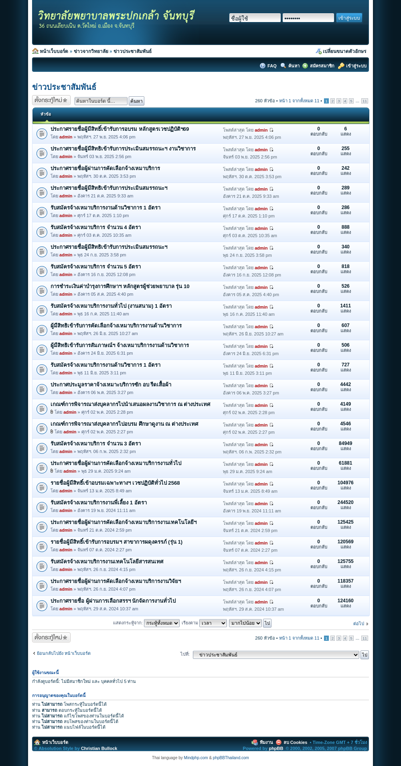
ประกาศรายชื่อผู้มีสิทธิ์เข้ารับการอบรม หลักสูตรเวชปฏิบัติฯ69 (120, 129)
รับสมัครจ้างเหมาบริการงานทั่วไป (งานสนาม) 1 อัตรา (111, 306)
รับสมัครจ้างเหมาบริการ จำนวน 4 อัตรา (96, 227)
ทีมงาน (266, 742)
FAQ (272, 65)
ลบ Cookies (296, 742)
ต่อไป (358, 623)
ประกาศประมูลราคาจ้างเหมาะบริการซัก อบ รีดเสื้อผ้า (111, 385)
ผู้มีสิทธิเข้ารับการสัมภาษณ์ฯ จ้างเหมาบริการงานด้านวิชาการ (120, 345)
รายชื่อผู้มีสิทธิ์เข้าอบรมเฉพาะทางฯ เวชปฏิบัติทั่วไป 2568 (115, 483)
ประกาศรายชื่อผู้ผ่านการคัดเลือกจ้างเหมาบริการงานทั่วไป (116, 463)
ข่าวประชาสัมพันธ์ (132, 51)
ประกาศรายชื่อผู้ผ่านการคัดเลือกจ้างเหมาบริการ (105, 168)
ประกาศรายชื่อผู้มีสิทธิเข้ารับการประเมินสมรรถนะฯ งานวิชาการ (123, 149)
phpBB (276, 748)
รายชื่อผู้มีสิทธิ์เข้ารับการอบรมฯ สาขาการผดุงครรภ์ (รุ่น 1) (116, 542)
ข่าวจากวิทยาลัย (91, 51)
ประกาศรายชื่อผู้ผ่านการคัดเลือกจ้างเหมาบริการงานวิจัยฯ (116, 581)
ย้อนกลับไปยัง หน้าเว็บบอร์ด (64, 653)
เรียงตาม (204, 622)
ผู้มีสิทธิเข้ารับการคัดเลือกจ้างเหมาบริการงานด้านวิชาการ (116, 326)
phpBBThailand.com (231, 758)
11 (365, 101)
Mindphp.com (196, 758)
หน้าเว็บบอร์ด (54, 51)
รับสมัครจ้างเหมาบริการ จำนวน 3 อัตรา (96, 444)
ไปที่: (185, 654)
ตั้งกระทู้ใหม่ (51, 100)
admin (65, 136)
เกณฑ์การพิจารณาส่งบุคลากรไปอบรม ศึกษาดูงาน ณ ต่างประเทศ (124, 424)
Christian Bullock (99, 748)
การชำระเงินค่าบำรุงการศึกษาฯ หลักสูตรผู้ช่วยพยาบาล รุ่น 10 (120, 286)
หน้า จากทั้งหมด (299, 100)
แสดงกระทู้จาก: (146, 622)
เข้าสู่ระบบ (356, 65)
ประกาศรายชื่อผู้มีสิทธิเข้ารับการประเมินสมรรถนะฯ (109, 188)
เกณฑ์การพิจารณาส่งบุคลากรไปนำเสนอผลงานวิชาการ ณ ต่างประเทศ (130, 404)
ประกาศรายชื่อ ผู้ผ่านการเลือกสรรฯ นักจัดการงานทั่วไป (113, 601)
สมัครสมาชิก (322, 65)
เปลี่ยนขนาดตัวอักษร (344, 51)
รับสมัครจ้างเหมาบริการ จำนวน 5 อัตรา (96, 267)
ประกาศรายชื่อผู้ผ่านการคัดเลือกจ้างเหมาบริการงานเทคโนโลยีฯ (123, 522)
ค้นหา (294, 65)
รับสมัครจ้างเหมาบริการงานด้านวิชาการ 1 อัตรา (105, 208)
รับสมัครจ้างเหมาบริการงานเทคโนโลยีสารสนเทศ (107, 562)
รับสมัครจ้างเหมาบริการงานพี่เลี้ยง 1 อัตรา (99, 503)
